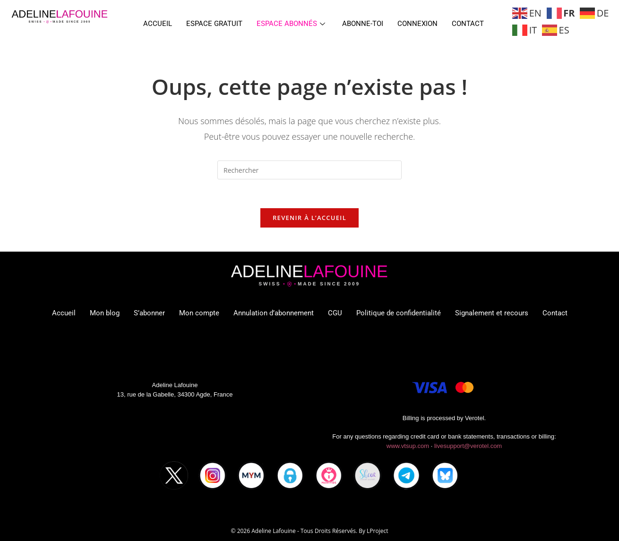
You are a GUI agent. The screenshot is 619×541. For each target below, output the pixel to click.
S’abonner (149, 313)
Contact (468, 23)
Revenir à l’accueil (309, 217)
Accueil (157, 23)
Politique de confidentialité (398, 313)
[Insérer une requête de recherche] (309, 170)
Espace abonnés (291, 23)
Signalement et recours (491, 313)
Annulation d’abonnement (273, 313)
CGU (335, 313)
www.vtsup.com (408, 445)
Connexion (417, 23)
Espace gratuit (214, 23)
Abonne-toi (362, 23)
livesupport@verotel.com (468, 445)
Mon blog (105, 313)
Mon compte (199, 313)
